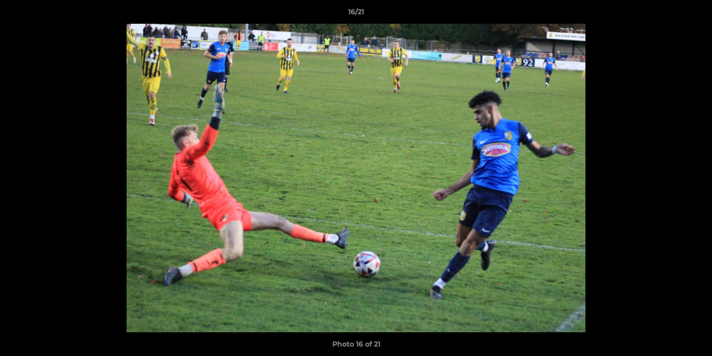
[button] (694, 14)
